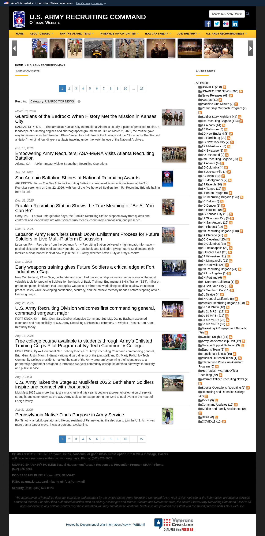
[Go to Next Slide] (250, 48)
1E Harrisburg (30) (212, 138)
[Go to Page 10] (125, 88)
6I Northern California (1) (216, 281)
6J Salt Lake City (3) (213, 286)
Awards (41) (208, 99)
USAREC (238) (210, 87)
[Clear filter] (102, 101)
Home (19, 33)
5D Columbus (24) (212, 243)
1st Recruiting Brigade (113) (218, 121)
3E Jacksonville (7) (212, 171)
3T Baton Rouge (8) (213, 193)
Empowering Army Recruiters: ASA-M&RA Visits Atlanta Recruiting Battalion (84, 156)
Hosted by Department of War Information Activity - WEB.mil (105, 524)
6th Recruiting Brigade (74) (217, 269)
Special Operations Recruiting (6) (221, 387)
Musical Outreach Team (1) (217, 358)
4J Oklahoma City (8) (213, 218)
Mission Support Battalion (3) (219, 345)
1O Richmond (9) (211, 154)
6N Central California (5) (216, 298)
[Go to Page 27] (141, 88)
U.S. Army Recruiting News (226, 33)
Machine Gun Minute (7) (216, 104)
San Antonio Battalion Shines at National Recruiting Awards (77, 177)
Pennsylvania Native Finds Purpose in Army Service (69, 414)
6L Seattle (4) (209, 294)
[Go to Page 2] (69, 88)
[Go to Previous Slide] (14, 48)
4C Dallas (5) (208, 201)
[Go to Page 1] (62, 88)
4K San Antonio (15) (213, 222)
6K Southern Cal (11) (214, 290)
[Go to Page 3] (76, 88)
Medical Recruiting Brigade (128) (221, 303)
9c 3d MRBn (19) (211, 315)
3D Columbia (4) (210, 167)
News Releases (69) (213, 95)
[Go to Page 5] (90, 88)
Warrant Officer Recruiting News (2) (223, 379)
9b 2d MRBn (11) (211, 311)
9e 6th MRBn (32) (211, 324)
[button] (91, 3)
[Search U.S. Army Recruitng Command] (227, 14)
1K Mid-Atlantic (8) (212, 146)
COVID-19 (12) (209, 421)
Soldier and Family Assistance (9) (222, 408)
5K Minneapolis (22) (213, 260)
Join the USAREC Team (77, 33)
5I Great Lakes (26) (212, 252)
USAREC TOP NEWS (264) (218, 91)
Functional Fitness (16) (215, 353)
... (133, 88)
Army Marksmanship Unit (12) (219, 341)
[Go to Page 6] (96, 88)
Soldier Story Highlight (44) (217, 116)
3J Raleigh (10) (210, 184)
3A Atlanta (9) (209, 163)
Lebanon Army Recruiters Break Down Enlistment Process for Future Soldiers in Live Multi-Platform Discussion (87, 237)
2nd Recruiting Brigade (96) (218, 159)
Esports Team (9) (211, 349)
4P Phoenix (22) (210, 226)
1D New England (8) (213, 133)
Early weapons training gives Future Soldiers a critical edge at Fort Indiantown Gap (84, 269)
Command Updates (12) (215, 404)
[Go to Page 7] (103, 88)
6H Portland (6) (210, 277)
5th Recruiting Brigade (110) (218, 231)
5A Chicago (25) (210, 235)
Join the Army (188, 33)
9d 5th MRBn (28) (211, 320)
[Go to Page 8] (110, 88)
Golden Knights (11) (213, 336)
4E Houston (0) (210, 209)
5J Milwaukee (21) (212, 256)
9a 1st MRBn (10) (211, 307)
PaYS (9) (206, 400)
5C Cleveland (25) (212, 239)
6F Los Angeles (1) (212, 273)
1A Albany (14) (209, 125)
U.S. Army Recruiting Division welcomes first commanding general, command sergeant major (85, 310)
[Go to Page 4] (83, 88)
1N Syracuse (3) (210, 150)
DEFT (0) (206, 417)
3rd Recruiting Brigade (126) (218, 197)
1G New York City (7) (213, 142)
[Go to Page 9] (117, 88)
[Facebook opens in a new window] (208, 23)
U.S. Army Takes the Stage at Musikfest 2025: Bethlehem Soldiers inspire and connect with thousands (84, 385)
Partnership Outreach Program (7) (222, 108)
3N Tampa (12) (209, 188)
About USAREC (41, 33)
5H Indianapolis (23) (213, 248)
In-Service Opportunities (119, 33)
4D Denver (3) (209, 205)
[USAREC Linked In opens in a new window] (236, 23)
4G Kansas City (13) (213, 214)
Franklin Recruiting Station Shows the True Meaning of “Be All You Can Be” (84, 208)
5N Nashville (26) (211, 265)
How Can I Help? (158, 33)
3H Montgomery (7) (212, 180)
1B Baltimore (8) (210, 129)
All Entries (202, 82)
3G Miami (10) (209, 176)
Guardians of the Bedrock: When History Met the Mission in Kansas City (85, 119)
